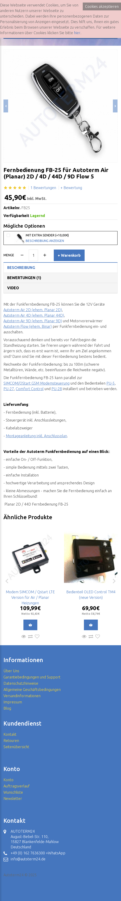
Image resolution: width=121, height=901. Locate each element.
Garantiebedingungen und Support (31, 677)
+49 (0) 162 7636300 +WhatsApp (38, 853)
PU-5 (110, 383)
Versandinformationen (22, 696)
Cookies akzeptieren (102, 6)
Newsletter (12, 798)
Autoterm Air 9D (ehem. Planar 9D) (32, 321)
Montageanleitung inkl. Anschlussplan (36, 436)
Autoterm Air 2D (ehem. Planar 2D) (32, 310)
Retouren (11, 740)
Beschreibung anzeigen (45, 241)
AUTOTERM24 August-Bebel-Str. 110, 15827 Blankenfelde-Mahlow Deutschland (35, 839)
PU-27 (8, 389)
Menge (8, 255)
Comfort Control (30, 389)
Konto (8, 780)
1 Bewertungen (43, 188)
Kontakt (9, 734)
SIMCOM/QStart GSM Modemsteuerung (36, 383)
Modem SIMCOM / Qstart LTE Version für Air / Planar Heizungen (30, 597)
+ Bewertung (71, 188)
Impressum (12, 702)
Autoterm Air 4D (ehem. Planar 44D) (33, 315)
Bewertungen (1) (24, 278)
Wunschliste (13, 792)
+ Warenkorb (69, 255)
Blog (7, 708)
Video (13, 288)
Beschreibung (21, 267)
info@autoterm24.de (28, 859)
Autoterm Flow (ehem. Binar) (27, 326)
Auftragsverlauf (16, 786)
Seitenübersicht (16, 747)
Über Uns (11, 671)
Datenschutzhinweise (20, 683)
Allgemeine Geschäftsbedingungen (32, 689)
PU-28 (56, 389)
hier (77, 33)
